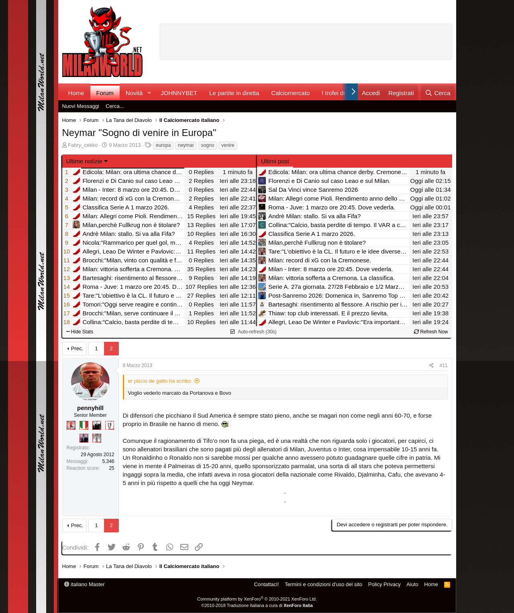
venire (228, 145)
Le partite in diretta (234, 92)
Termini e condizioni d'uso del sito (323, 584)
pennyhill (90, 407)
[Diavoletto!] (71, 425)
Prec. (77, 348)
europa (163, 145)
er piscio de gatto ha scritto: (160, 381)
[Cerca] (437, 92)
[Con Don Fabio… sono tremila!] (84, 438)
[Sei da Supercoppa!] (96, 438)
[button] (149, 92)
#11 (443, 365)
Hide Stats (80, 332)
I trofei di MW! (340, 92)
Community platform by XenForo (257, 599)
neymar (186, 145)
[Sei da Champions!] (109, 425)
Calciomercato (290, 92)
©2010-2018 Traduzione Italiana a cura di (257, 605)
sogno (207, 145)
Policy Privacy (384, 584)
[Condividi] (431, 365)
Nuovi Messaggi (81, 106)
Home (76, 92)
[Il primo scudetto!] (84, 425)
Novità (134, 92)
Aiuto (412, 584)
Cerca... (115, 106)
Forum (105, 92)
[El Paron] (96, 425)
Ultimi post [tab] (275, 161)
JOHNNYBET (179, 92)
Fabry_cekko (83, 145)
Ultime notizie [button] (84, 161)
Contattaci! (266, 584)
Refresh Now (431, 332)
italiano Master (84, 584)
